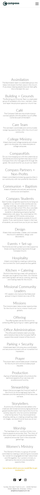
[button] (37, 3)
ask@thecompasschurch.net (20, 491)
